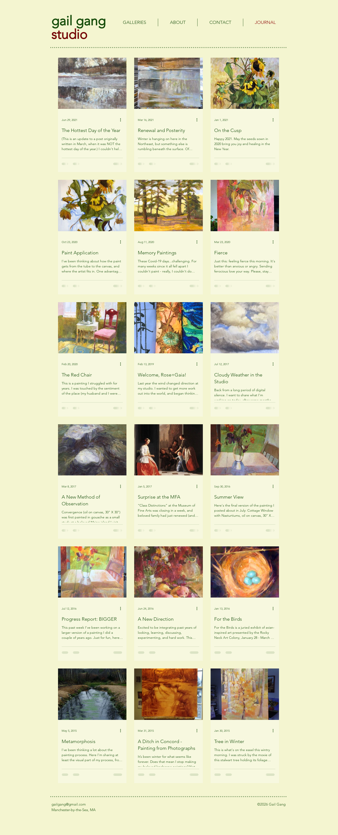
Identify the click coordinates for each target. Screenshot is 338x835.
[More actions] (122, 120)
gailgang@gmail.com (68, 804)
